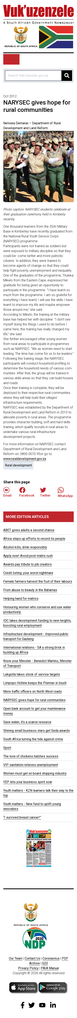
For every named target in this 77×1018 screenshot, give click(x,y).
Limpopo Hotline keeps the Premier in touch (35, 683)
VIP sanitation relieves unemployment (30, 765)
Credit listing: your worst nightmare (28, 573)
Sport (7, 748)
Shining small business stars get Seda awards (36, 731)
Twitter (45, 492)
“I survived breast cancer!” (22, 817)
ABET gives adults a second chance (28, 530)
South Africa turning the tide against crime (33, 739)
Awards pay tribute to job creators (27, 564)
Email (7, 492)
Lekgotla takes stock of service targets (31, 674)
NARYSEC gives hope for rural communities (34, 700)
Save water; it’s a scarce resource (27, 722)
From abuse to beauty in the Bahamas (30, 590)
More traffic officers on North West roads (32, 691)
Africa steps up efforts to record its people (34, 539)
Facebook (26, 492)
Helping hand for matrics (20, 598)
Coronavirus (51, 958)
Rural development (18, 465)
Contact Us (32, 958)
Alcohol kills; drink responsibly (25, 547)
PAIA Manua (49, 968)
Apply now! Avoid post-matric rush (28, 556)
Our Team (15, 958)
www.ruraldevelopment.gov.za (24, 459)
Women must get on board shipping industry (35, 773)
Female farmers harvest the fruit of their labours (37, 581)
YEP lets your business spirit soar (27, 782)
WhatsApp (65, 492)
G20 (45, 963)
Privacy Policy (28, 968)
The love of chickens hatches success (30, 756)
